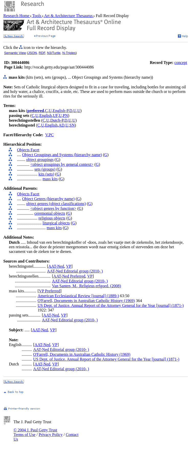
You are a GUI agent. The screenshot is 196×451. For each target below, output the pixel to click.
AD (61, 125)
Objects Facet (28, 150)
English (45, 115)
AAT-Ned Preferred (69, 276)
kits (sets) (46, 174)
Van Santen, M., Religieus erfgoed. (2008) (86, 286)
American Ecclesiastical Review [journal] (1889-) (78, 296)
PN (65, 115)
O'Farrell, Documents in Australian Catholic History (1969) (86, 300)
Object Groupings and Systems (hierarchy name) (62, 155)
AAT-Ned (56, 266)
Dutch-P (57, 120)
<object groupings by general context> (61, 164)
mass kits (50, 179)
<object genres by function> (53, 208)
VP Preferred (49, 291)
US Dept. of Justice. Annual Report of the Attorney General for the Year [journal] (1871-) (111, 305)
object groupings (40, 159)
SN (72, 125)
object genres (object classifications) (56, 203)
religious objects (52, 218)
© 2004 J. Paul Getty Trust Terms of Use (35, 432)
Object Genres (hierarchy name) (48, 199)
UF (55, 115)
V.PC (49, 135)
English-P (60, 110)
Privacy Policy (51, 434)
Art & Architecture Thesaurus (68, 15)
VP (68, 266)
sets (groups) (44, 169)
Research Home (16, 15)
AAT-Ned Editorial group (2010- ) (75, 271)
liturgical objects (56, 223)
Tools (36, 15)
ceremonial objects (49, 213)
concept (180, 62)
